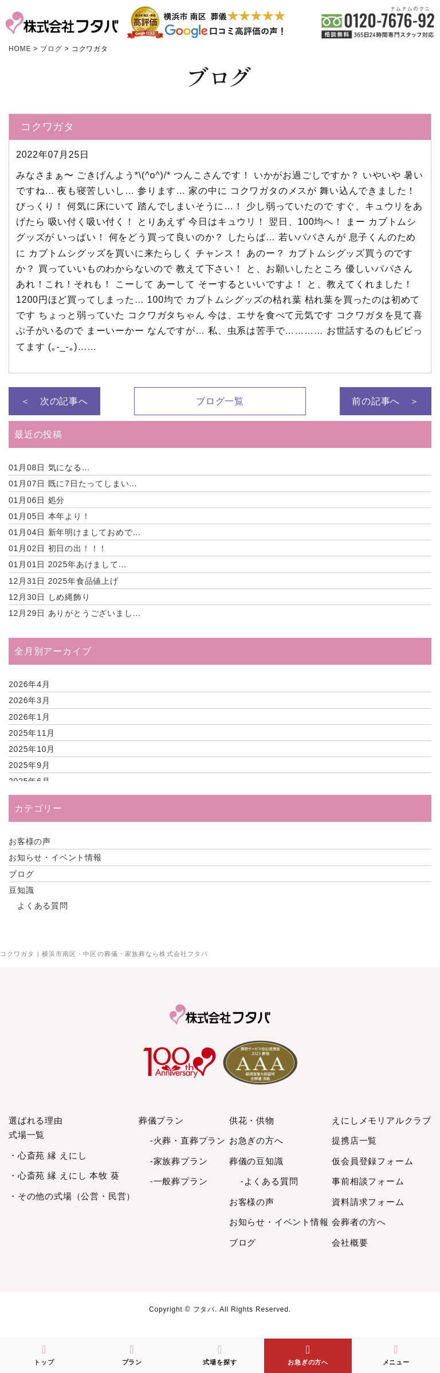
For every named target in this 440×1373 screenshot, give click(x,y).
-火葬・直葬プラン (188, 1140)
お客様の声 (30, 841)
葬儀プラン (161, 1120)
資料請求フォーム (368, 1202)
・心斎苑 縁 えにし (48, 1155)
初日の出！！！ (58, 548)
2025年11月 (32, 733)
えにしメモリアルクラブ (381, 1120)
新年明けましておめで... (75, 532)
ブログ (21, 874)
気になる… (50, 467)
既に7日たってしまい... (73, 483)
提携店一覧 (354, 1140)
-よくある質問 (269, 1181)
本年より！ (50, 516)
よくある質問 (42, 905)
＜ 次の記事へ (54, 401)
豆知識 (21, 890)
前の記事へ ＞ (385, 401)
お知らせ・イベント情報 (55, 857)
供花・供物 (251, 1120)
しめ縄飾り (50, 597)
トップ (44, 1355)
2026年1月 (29, 716)
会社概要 (350, 1242)
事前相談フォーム (368, 1181)
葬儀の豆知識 (256, 1161)
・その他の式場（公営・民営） (72, 1196)
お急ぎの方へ (256, 1140)
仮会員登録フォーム (372, 1161)
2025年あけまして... (68, 564)
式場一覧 (27, 1135)
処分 (37, 500)
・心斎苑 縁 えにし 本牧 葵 (64, 1175)
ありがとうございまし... (75, 613)
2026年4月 (29, 684)
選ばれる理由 (36, 1120)
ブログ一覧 (220, 401)
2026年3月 (29, 700)
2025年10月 (32, 749)
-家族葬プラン (179, 1161)
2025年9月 (29, 765)
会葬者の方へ (359, 1222)
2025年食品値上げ (64, 581)
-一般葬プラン (179, 1181)
